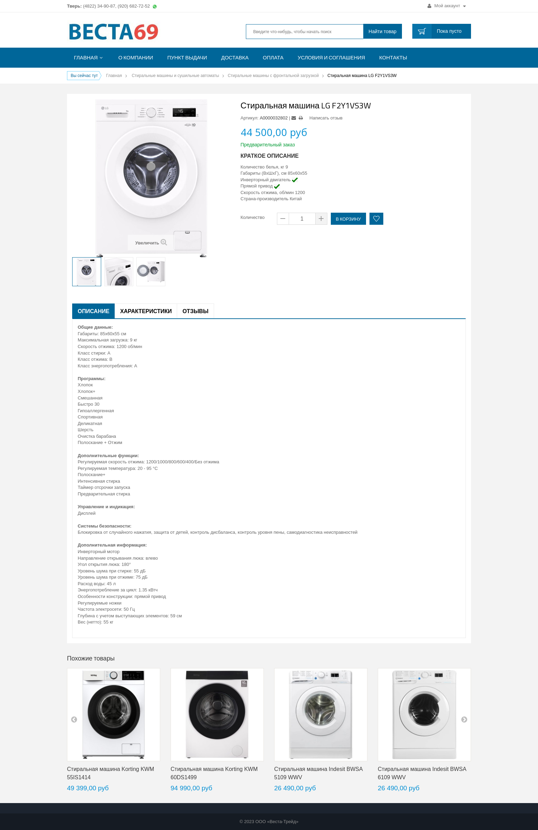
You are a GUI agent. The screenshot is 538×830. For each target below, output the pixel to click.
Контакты (393, 57)
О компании (135, 57)
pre (73, 719)
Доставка (235, 57)
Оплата (273, 57)
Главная (86, 57)
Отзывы (195, 311)
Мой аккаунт (446, 5)
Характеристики (146, 311)
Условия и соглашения (331, 57)
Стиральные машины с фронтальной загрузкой (273, 75)
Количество (253, 217)
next (464, 719)
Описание (93, 311)
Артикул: (250, 117)
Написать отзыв (326, 117)
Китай (296, 198)
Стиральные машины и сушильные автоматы (175, 75)
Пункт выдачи (187, 57)
